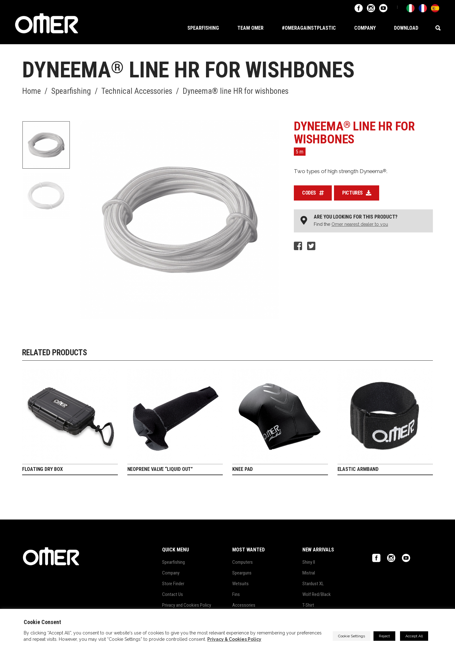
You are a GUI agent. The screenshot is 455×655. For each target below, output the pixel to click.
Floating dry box (42, 469)
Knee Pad (242, 469)
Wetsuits (240, 583)
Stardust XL (313, 583)
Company (170, 573)
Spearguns (242, 573)
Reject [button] (384, 636)
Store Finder (173, 583)
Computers (242, 562)
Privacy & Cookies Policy (234, 639)
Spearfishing (71, 91)
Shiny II (308, 562)
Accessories (243, 605)
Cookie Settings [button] (351, 636)
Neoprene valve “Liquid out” (160, 469)
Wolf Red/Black (316, 594)
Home (31, 91)
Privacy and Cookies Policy (186, 605)
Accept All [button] (414, 636)
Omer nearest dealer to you (359, 224)
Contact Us (172, 594)
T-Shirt (308, 605)
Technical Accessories (136, 91)
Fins (236, 594)
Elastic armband (358, 469)
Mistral (308, 573)
